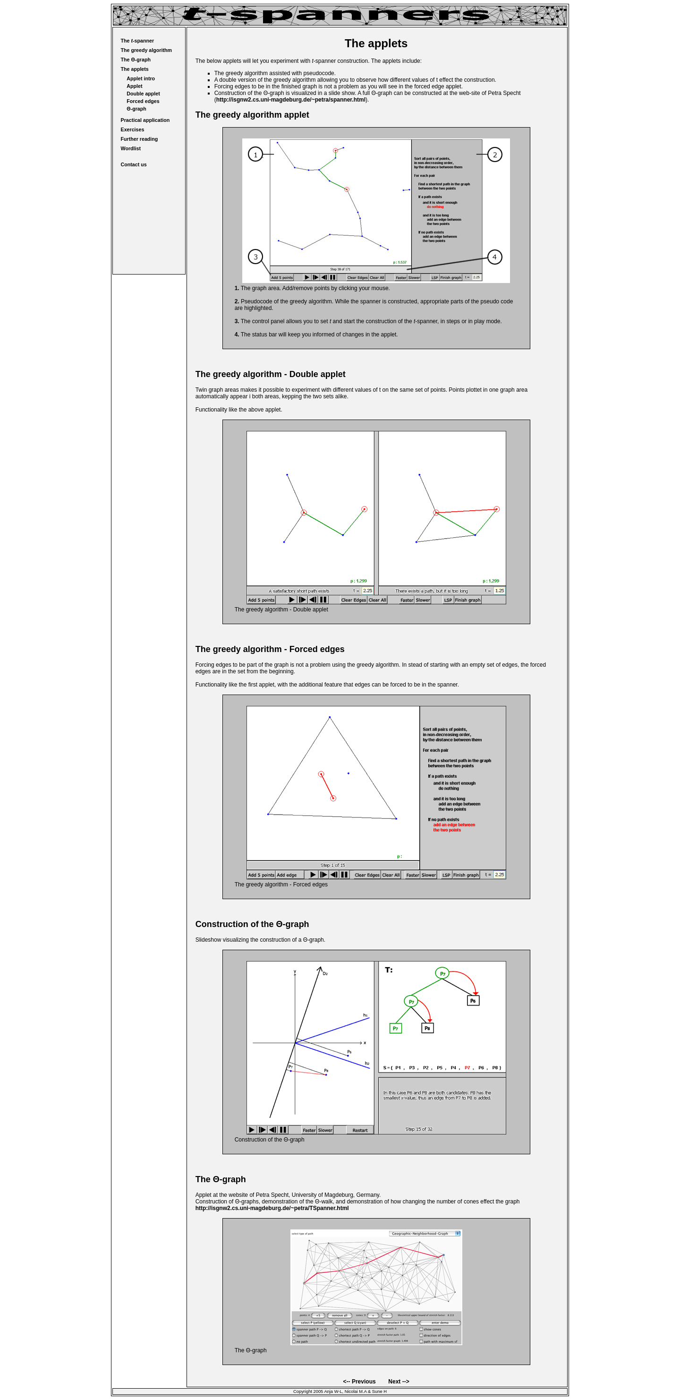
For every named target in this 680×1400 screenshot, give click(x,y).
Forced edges (143, 101)
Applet (134, 86)
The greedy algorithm (146, 50)
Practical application (145, 120)
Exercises (132, 129)
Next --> (398, 1381)
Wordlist (131, 148)
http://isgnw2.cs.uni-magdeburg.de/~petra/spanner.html (291, 99)
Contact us (134, 164)
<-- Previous (359, 1381)
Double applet (143, 93)
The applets (135, 69)
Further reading (139, 139)
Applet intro (141, 78)
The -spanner (137, 40)
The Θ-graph (136, 59)
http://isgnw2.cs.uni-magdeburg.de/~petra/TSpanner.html (272, 1208)
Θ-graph (136, 109)
